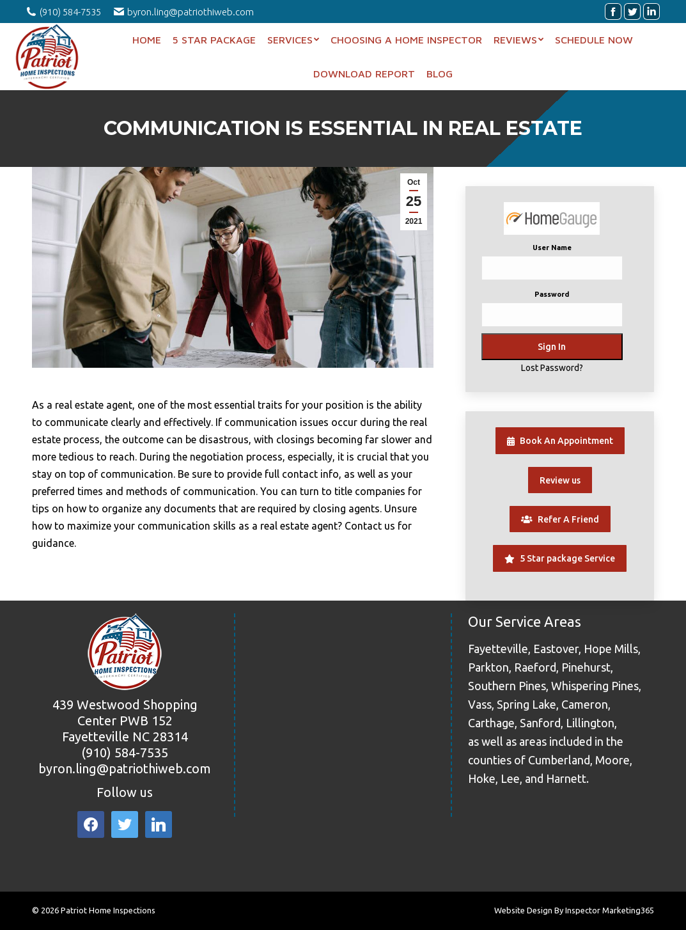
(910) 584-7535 (124, 752)
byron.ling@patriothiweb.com (124, 768)
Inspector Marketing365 (609, 910)
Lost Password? (552, 368)
